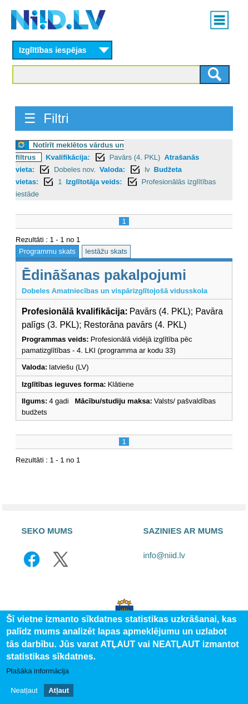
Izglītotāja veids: (94, 182)
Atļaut (58, 691)
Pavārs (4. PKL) (135, 157)
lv (147, 169)
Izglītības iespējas (53, 50)
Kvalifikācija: (68, 157)
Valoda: (112, 169)
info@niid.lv (164, 555)
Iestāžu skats (106, 251)
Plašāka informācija (37, 672)
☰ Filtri (46, 118)
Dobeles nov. (75, 169)
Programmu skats (47, 251)
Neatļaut (24, 691)
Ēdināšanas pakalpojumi (104, 275)
